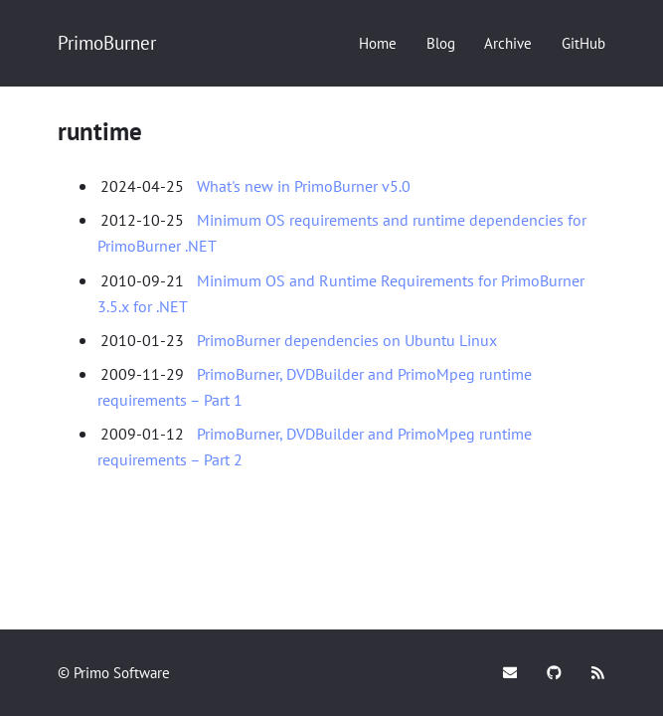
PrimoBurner (107, 42)
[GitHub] (583, 43)
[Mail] (510, 672)
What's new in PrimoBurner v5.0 (304, 185)
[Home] (378, 43)
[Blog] (440, 43)
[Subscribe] (597, 672)
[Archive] (508, 43)
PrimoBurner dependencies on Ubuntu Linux (347, 339)
